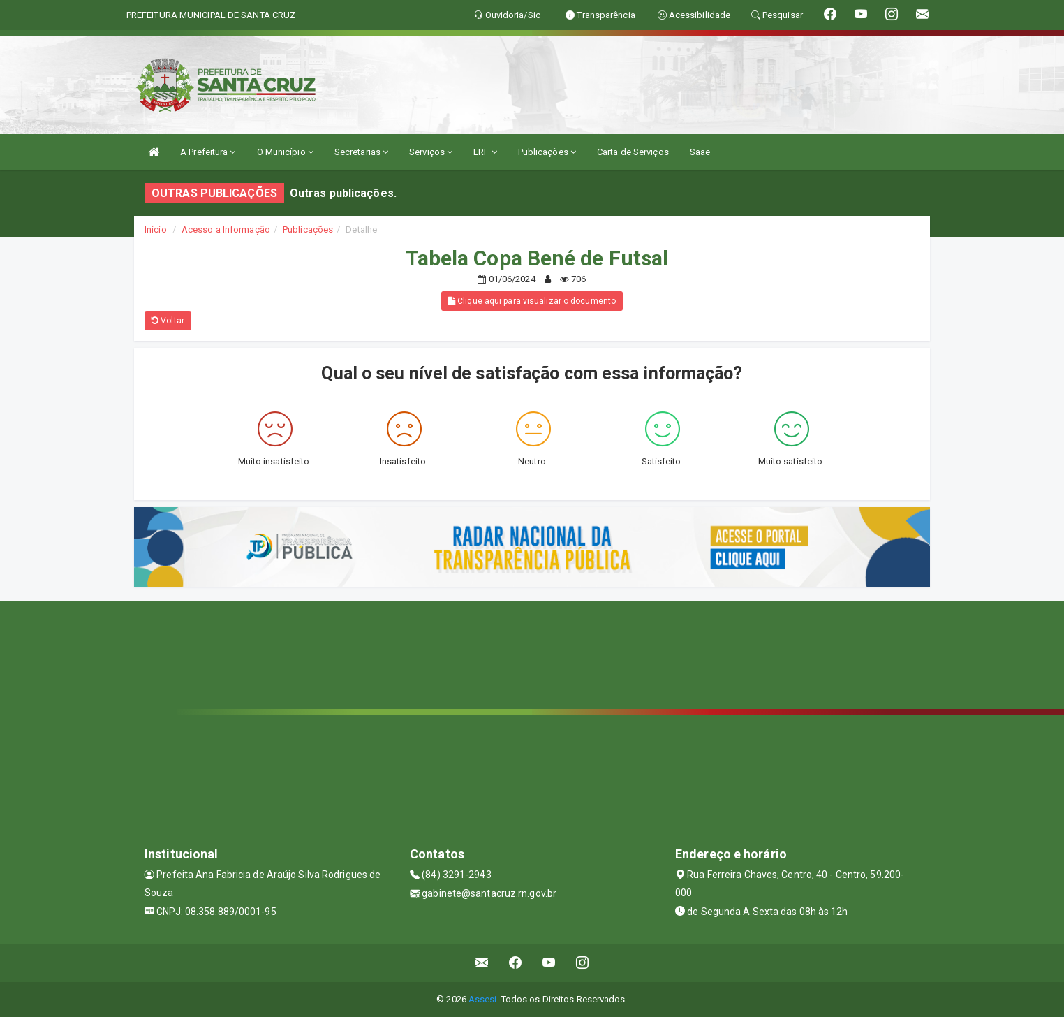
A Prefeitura (207, 152)
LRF (485, 152)
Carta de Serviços (633, 152)
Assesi (482, 999)
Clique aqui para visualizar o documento (532, 301)
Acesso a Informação (226, 229)
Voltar (168, 320)
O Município (285, 152)
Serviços (430, 152)
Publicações (547, 152)
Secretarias (361, 152)
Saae (700, 152)
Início (156, 229)
